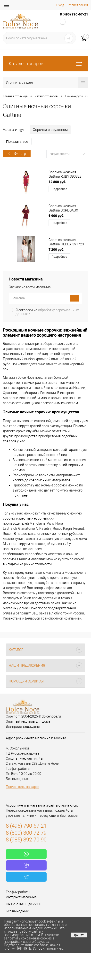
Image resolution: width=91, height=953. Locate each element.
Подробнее (59, 189)
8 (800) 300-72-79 (26, 833)
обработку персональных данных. (47, 312)
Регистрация (78, 5)
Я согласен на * (47, 312)
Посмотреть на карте (22, 787)
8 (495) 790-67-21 (74, 14)
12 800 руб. (57, 181)
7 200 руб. (56, 249)
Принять (79, 935)
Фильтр (17, 154)
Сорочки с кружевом (50, 130)
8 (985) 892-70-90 (26, 840)
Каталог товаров (45, 63)
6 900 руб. (56, 215)
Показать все (17, 141)
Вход (60, 5)
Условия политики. (48, 948)
